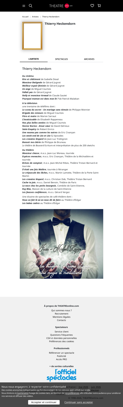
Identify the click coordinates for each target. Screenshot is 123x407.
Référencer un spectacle (61, 352)
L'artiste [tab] (34, 58)
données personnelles (65, 338)
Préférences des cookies (61, 341)
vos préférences (72, 393)
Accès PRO (61, 359)
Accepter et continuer (44, 402)
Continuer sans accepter (78, 402)
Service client (61, 331)
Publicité (61, 356)
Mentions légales (61, 316)
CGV (48, 338)
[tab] (61, 59)
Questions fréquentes (61, 334)
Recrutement (61, 313)
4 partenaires (22, 393)
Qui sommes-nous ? (61, 310)
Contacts (61, 320)
